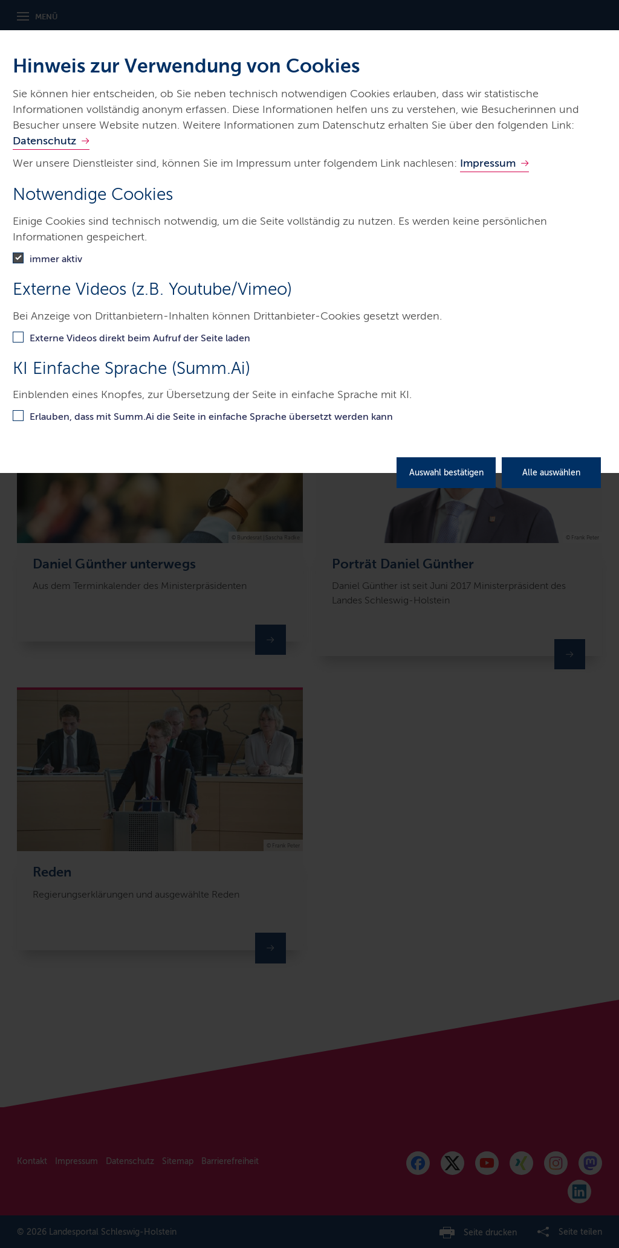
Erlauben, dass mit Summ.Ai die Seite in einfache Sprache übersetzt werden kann (211, 416)
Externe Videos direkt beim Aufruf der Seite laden (140, 338)
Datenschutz (44, 140)
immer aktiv (56, 259)
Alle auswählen (551, 473)
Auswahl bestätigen (446, 473)
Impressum (488, 163)
